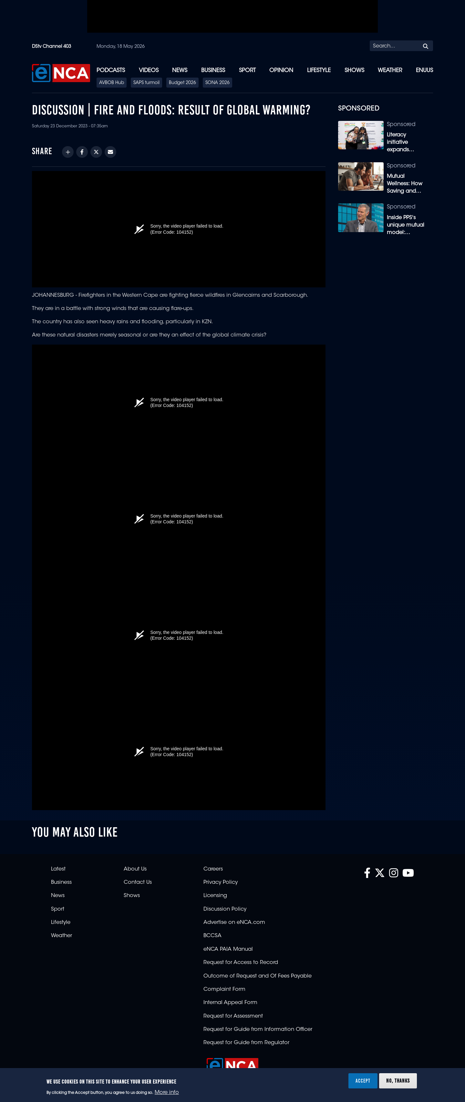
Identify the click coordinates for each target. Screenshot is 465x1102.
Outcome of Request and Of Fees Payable (257, 976)
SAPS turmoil (146, 83)
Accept (363, 1080)
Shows (354, 70)
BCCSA (212, 935)
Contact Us (138, 882)
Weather (390, 70)
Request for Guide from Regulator (246, 1042)
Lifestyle (319, 70)
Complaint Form (224, 989)
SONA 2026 (217, 83)
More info (167, 1092)
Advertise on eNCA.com (234, 922)
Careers (213, 869)
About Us (135, 869)
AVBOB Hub (111, 83)
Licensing (215, 895)
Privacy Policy (220, 882)
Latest (58, 869)
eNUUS (424, 70)
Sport (247, 70)
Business (213, 70)
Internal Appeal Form (230, 1002)
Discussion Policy (224, 909)
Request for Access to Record (240, 962)
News (179, 70)
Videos (149, 70)
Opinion (281, 70)
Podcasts (111, 70)
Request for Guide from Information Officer (257, 1029)
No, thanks (398, 1080)
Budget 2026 (182, 83)
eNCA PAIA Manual (228, 949)
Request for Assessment (233, 1016)
